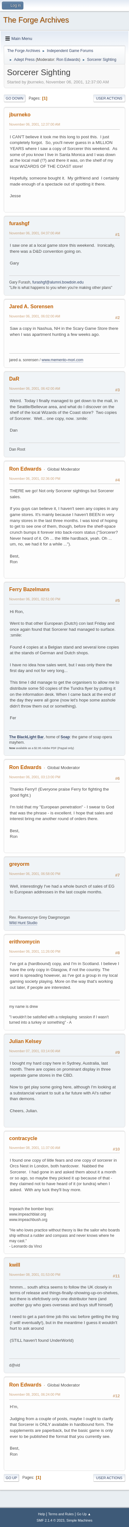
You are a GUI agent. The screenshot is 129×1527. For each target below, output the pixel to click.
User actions (109, 98)
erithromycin (24, 941)
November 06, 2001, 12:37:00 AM (34, 124)
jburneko (20, 114)
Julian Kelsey (25, 1041)
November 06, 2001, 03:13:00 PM (34, 777)
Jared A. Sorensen (31, 306)
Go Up (11, 1478)
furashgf (19, 223)
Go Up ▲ (84, 1514)
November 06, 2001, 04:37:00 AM (34, 233)
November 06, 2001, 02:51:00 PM (34, 599)
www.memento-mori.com (62, 360)
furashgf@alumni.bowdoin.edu (57, 282)
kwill (14, 1265)
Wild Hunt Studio (23, 923)
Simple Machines (79, 1520)
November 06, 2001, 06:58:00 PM (34, 874)
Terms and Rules (61, 1514)
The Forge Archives (36, 20)
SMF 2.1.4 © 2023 (50, 1520)
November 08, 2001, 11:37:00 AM (34, 1148)
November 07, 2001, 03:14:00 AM (34, 1051)
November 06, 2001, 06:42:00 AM (34, 388)
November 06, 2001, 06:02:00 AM (34, 316)
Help (41, 1514)
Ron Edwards (67, 59)
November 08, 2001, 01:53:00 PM (34, 1274)
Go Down (14, 98)
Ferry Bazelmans (29, 589)
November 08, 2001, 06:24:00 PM (34, 1394)
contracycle (23, 1138)
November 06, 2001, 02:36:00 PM (34, 478)
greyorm (19, 864)
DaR (14, 379)
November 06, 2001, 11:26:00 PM (34, 951)
